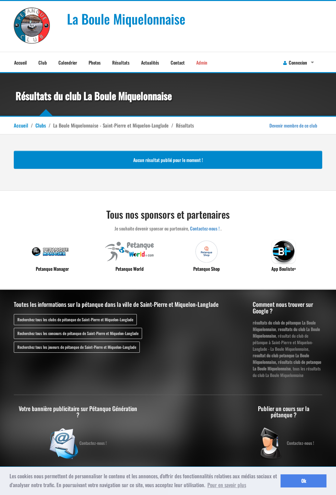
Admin (201, 62)
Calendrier (67, 62)
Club (42, 62)
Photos (95, 62)
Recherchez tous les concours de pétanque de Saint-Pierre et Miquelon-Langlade (77, 333)
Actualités (150, 62)
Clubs (40, 125)
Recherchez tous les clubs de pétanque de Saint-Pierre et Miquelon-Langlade (75, 319)
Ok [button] (303, 480)
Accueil (20, 62)
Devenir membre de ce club (293, 125)
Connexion (295, 62)
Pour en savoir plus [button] (226, 485)
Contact (178, 62)
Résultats (121, 62)
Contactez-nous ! (205, 228)
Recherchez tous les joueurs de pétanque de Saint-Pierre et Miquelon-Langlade (76, 347)
